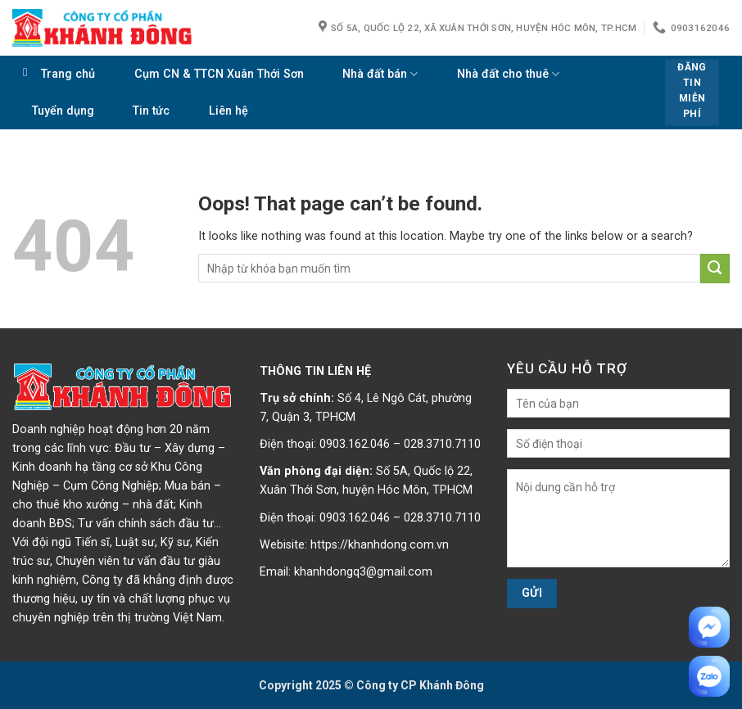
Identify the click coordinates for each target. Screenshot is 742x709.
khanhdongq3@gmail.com (363, 572)
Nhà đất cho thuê (508, 74)
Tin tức (151, 111)
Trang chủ (68, 74)
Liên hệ (228, 111)
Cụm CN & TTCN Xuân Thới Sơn (219, 74)
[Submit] (715, 268)
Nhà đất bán (380, 74)
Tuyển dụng (63, 111)
